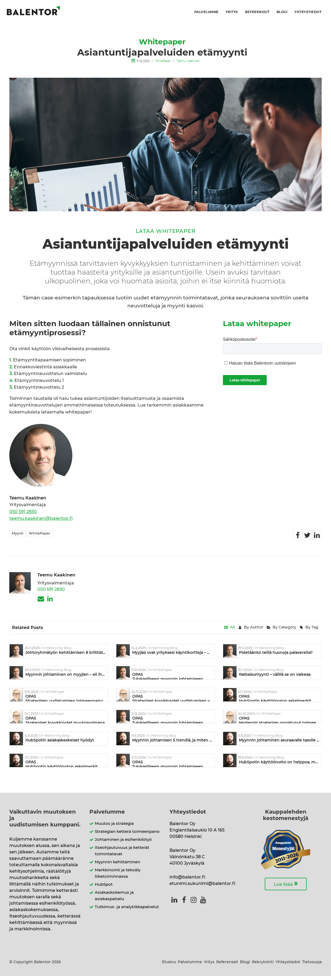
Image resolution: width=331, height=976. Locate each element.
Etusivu (169, 962)
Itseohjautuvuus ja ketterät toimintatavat (122, 851)
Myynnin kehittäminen (117, 862)
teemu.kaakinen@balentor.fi (41, 518)
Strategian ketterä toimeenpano (127, 832)
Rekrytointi (263, 962)
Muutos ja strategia (114, 824)
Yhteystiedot (307, 12)
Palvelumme (206, 12)
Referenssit (257, 12)
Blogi (282, 12)
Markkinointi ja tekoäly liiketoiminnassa (117, 873)
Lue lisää (286, 883)
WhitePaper (163, 60)
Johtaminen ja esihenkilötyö (123, 840)
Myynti (17, 533)
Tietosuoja (312, 962)
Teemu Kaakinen (188, 60)
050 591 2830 (23, 512)
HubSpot (104, 885)
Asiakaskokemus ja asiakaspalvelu (114, 896)
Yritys (232, 12)
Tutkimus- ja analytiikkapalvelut (127, 907)
